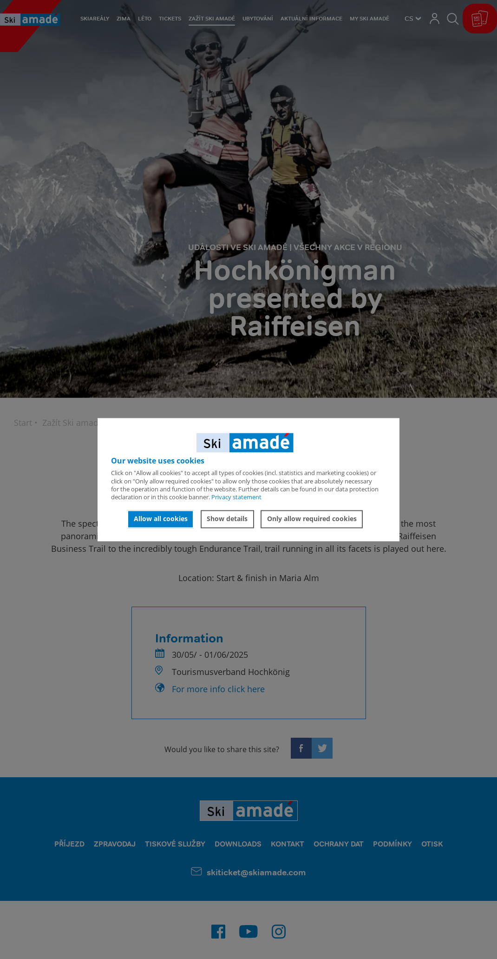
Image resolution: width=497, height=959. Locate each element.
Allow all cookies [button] (161, 519)
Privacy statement (236, 497)
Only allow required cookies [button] (312, 519)
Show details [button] (227, 519)
